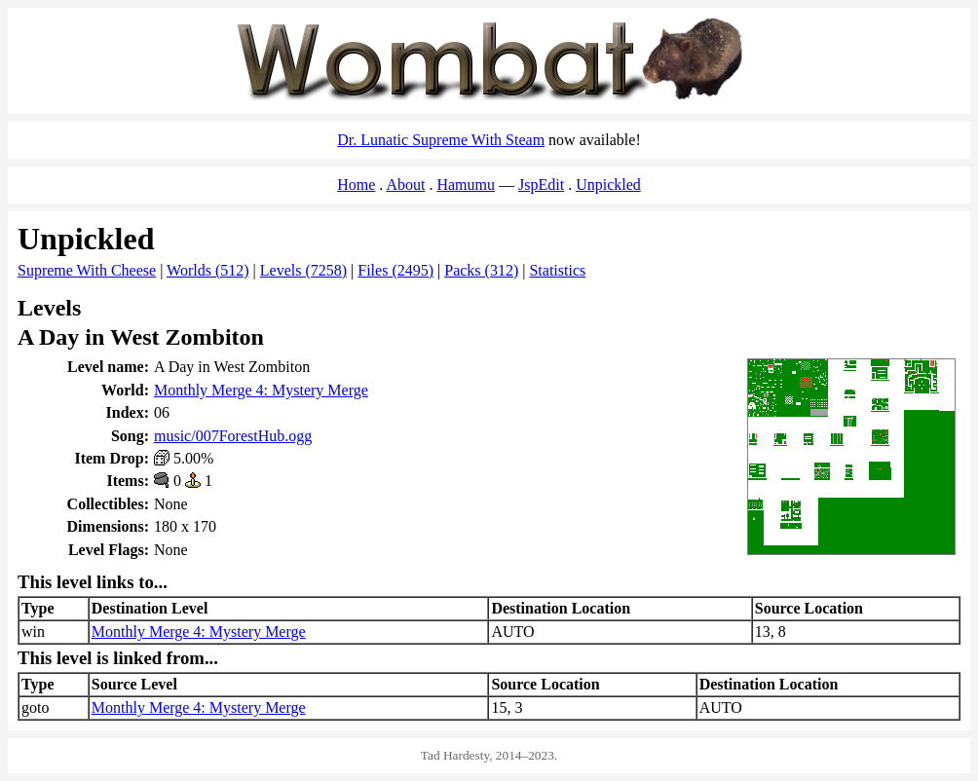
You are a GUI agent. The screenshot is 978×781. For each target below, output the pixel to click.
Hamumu (465, 184)
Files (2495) (395, 270)
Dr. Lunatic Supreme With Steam (441, 139)
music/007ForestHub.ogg (233, 436)
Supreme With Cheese (87, 270)
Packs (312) (481, 270)
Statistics (557, 270)
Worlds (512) (207, 270)
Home (356, 184)
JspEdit (541, 184)
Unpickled (608, 184)
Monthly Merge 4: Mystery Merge (261, 390)
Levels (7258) (303, 270)
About (405, 184)
